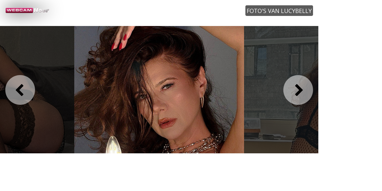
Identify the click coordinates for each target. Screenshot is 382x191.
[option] (159, 89)
